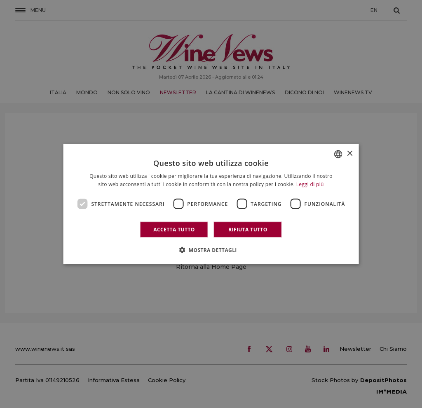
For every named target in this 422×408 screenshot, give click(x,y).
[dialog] (211, 204)
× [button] (349, 154)
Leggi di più (310, 183)
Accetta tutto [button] (174, 229)
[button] (211, 250)
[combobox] (338, 154)
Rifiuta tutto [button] (247, 229)
